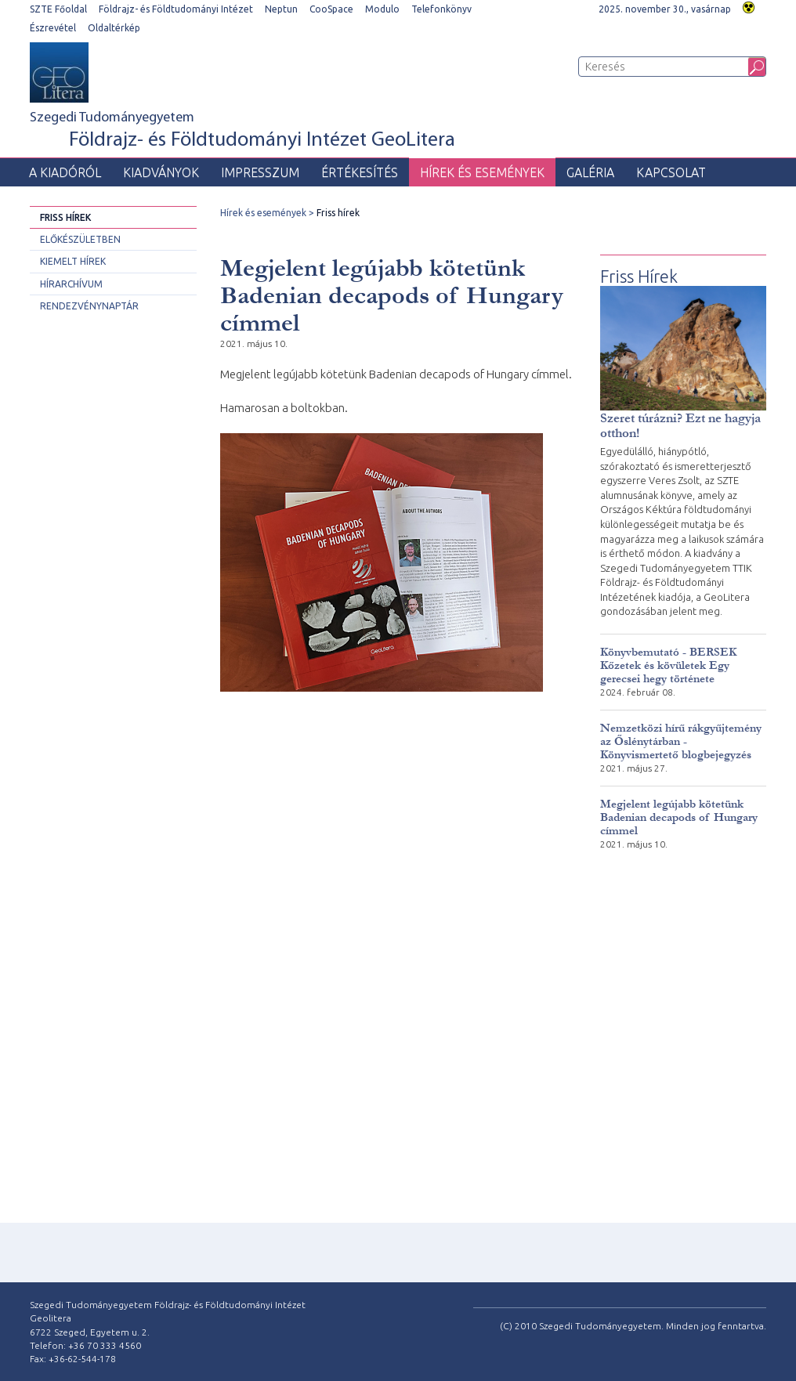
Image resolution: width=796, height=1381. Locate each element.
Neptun (281, 9)
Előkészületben (80, 239)
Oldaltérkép (114, 28)
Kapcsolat (671, 172)
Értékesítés (359, 172)
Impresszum (260, 172)
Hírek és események (482, 172)
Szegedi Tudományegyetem (242, 131)
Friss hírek (65, 217)
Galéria (590, 172)
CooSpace (331, 9)
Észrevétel (53, 28)
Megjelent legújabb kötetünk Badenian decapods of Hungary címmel (679, 817)
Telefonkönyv (441, 9)
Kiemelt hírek (73, 261)
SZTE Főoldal (58, 9)
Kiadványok (161, 172)
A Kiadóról (65, 172)
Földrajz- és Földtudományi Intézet (176, 9)
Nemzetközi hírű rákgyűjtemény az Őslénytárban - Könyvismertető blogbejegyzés (681, 741)
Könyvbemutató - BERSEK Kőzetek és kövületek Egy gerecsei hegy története (668, 665)
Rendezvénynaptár (89, 306)
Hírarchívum (71, 284)
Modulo (382, 9)
